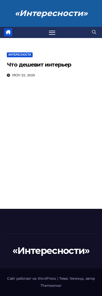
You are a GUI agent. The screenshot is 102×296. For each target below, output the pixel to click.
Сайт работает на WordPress (32, 278)
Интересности (19, 54)
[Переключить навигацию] (52, 32)
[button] (94, 32)
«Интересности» (51, 13)
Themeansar (51, 286)
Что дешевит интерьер (39, 64)
